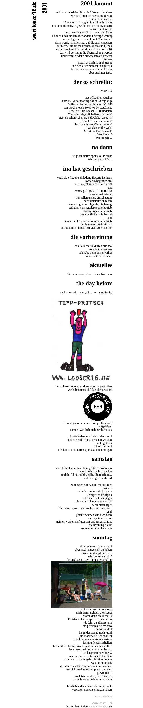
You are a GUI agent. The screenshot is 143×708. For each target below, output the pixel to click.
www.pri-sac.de (87, 274)
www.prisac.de (97, 706)
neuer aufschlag (103, 696)
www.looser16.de (102, 702)
